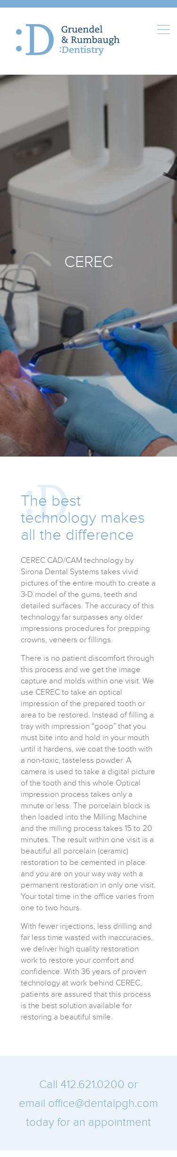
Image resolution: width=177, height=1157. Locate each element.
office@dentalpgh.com (103, 1103)
